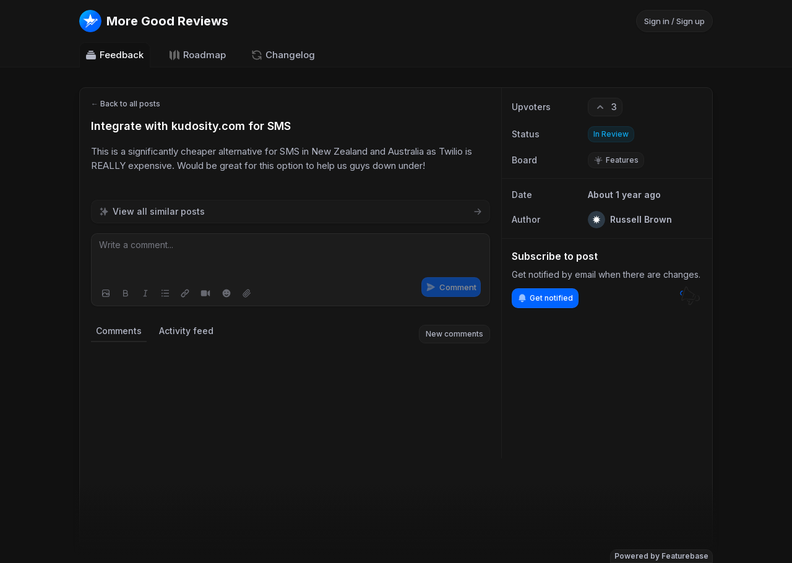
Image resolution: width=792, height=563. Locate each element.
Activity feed (186, 330)
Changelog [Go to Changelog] (283, 55)
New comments (454, 333)
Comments (119, 330)
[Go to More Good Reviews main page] (153, 21)
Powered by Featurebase (661, 556)
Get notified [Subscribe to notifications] (545, 298)
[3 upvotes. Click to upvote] (605, 107)
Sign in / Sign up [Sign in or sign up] (674, 21)
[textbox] (290, 257)
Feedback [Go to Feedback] (114, 55)
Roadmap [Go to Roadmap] (197, 55)
